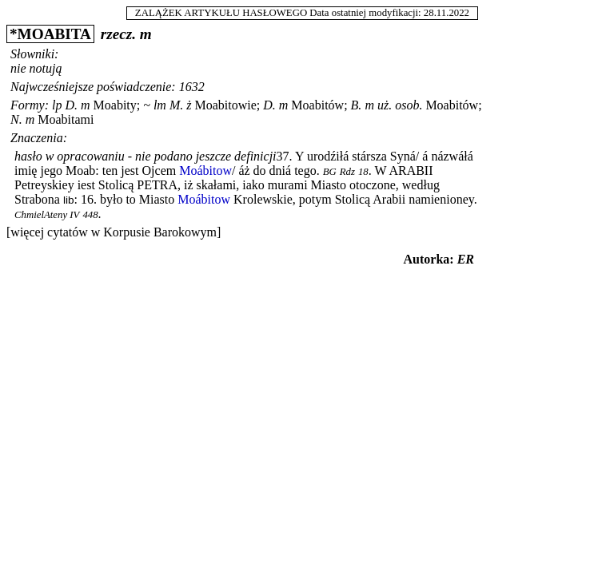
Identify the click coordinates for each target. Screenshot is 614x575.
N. (16, 119)
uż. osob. (399, 105)
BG (330, 171)
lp (57, 105)
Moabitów (317, 105)
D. (71, 105)
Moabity (115, 105)
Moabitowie (225, 105)
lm (160, 105)
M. (176, 105)
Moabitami (66, 119)
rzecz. (118, 34)
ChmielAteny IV (46, 214)
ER (465, 259)
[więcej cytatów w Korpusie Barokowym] (113, 232)
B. (356, 105)
